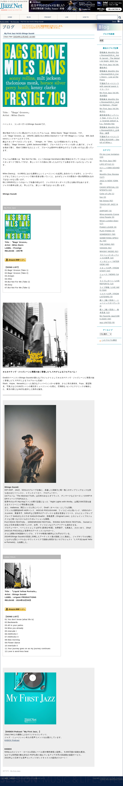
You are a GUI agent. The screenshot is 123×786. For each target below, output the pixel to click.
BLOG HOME (4, 21)
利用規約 (13, 778)
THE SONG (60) (107, 244)
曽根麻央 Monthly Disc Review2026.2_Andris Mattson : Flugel (109, 102)
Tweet (114, 21)
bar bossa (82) (106, 201)
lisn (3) (103, 197)
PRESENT (47, 17)
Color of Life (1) (107, 194)
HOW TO (86, 17)
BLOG (29, 17)
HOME (10, 17)
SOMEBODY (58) (107, 234)
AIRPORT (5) (106, 211)
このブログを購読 (109, 340)
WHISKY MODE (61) (109, 251)
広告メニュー (39, 778)
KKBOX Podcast (12, 740)
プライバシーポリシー (25, 778)
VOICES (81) (106, 248)
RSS (120, 21)
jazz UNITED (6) (107, 322)
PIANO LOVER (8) (108, 227)
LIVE (66, 17)
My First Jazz (15, 21)
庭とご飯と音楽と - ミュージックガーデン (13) (110, 303)
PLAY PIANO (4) (107, 231)
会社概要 (5, 778)
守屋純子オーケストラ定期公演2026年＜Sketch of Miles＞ (109, 139)
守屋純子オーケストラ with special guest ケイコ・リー (109, 86)
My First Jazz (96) (108, 161)
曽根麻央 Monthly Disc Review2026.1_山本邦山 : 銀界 (109, 130)
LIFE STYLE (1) (107, 164)
